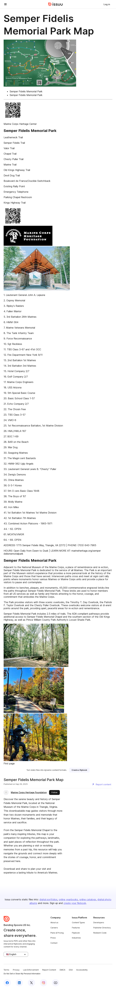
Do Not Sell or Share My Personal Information (22, 974)
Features (76, 928)
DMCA (62, 970)
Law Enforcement (31, 970)
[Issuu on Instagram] (43, 982)
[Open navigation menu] (5, 4)
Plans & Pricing (57, 933)
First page (9, 763)
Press (53, 938)
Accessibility (82, 970)
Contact (53, 943)
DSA (71, 970)
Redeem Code (99, 933)
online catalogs (87, 899)
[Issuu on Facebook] (7, 982)
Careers (54, 928)
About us (54, 922)
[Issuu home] (55, 4)
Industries (76, 938)
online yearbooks (68, 899)
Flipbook (76, 933)
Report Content (49, 970)
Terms (6, 970)
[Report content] (101, 784)
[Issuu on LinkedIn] (19, 982)
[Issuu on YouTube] (55, 982)
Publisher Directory (102, 928)
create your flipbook (75, 903)
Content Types (78, 922)
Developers (98, 922)
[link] (106, 4)
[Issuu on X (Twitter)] (31, 982)
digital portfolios (48, 899)
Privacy (16, 970)
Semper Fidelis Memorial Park (26, 91)
